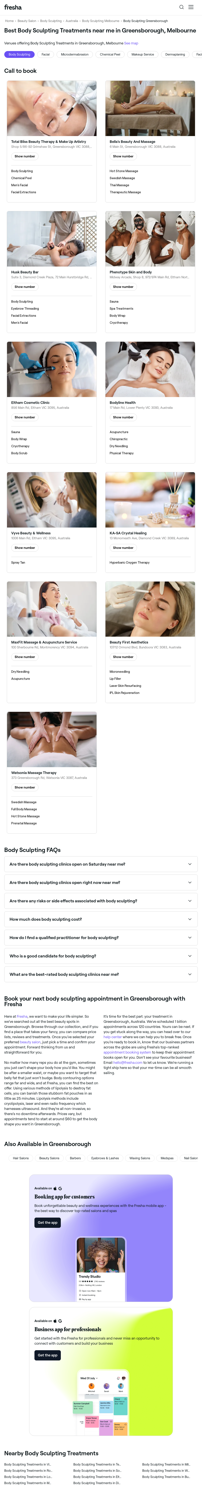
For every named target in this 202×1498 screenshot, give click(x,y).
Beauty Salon (27, 21)
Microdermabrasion (74, 54)
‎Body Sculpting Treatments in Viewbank (28, 1464)
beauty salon (30, 1042)
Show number (25, 156)
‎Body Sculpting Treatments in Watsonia (166, 1470)
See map (131, 43)
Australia (72, 21)
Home (9, 21)
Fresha (22, 1016)
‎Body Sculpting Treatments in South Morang (97, 1470)
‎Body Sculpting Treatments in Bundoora (166, 1477)
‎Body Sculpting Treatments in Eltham (97, 1477)
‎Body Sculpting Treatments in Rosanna (28, 1470)
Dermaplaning (175, 54)
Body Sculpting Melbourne (100, 21)
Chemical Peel (110, 54)
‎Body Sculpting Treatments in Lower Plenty (28, 1477)
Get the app (47, 1222)
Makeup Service (143, 54)
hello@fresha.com (127, 1062)
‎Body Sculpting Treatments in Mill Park (166, 1464)
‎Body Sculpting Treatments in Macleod (28, 1483)
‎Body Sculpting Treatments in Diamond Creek (97, 1483)
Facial (46, 54)
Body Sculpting (51, 21)
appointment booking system (127, 1052)
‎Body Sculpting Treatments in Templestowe (97, 1464)
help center (113, 1037)
